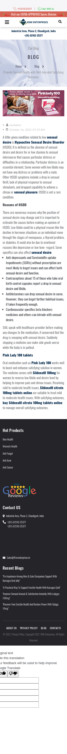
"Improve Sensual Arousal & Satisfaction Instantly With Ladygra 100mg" (31, 596)
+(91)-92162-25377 (16, 522)
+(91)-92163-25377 (33, 35)
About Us (11, 628)
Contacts (55, 628)
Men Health (8, 439)
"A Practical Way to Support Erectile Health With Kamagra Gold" (31, 587)
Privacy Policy (29, 628)
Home (19, 66)
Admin (17, 125)
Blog (36, 66)
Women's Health (10, 446)
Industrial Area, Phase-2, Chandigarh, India (33, 31)
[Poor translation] (13, 674)
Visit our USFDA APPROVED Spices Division (33, 14)
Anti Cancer (8, 467)
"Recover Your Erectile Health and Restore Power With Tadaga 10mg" (30, 606)
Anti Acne (7, 460)
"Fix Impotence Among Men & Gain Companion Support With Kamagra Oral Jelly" (30, 578)
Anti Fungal (8, 453)
